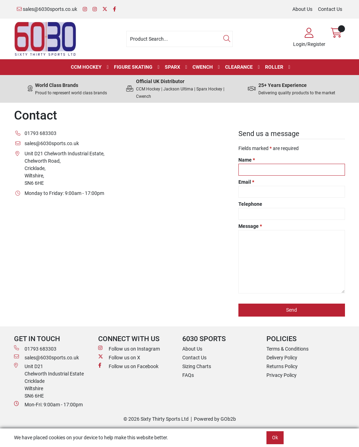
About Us (302, 9)
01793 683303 (35, 348)
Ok (275, 437)
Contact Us (330, 9)
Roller (274, 67)
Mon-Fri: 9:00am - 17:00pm (48, 404)
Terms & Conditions (287, 349)
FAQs (188, 375)
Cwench (202, 67)
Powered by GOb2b (215, 419)
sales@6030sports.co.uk (47, 9)
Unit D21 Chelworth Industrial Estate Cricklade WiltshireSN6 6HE (49, 381)
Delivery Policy (281, 357)
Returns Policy (282, 366)
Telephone (250, 204)
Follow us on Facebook (128, 366)
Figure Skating (133, 67)
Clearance (239, 67)
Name (246, 160)
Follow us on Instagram (129, 348)
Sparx (172, 67)
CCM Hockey (86, 67)
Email (246, 182)
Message (250, 226)
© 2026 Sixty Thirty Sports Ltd (156, 419)
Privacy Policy (281, 375)
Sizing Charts (196, 366)
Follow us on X (119, 357)
